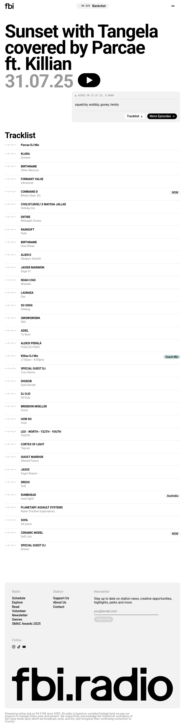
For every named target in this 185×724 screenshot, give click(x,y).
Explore (17, 602)
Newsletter (20, 615)
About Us (59, 602)
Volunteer (19, 611)
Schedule (18, 598)
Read (15, 606)
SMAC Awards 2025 (26, 623)
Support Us (61, 598)
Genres (17, 619)
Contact (58, 606)
